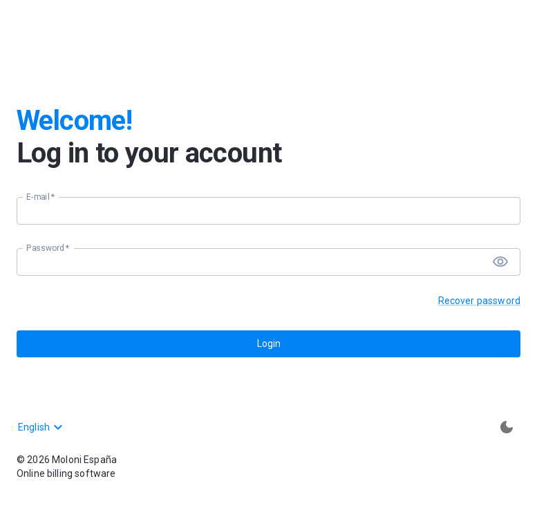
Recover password (479, 300)
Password (48, 248)
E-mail (40, 197)
